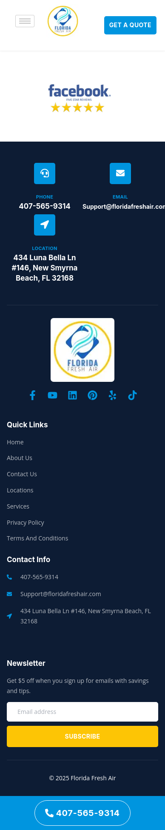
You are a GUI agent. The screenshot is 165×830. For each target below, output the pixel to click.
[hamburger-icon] (24, 21)
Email (120, 197)
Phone (45, 197)
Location (44, 248)
